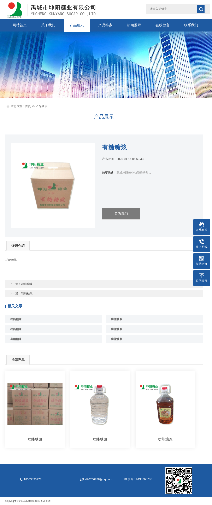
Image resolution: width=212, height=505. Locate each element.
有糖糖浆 (16, 339)
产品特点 (105, 25)
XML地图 (46, 501)
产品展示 (77, 25)
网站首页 (20, 25)
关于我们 (48, 25)
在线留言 (162, 25)
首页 (28, 106)
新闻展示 (134, 25)
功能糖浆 (27, 284)
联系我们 (191, 25)
